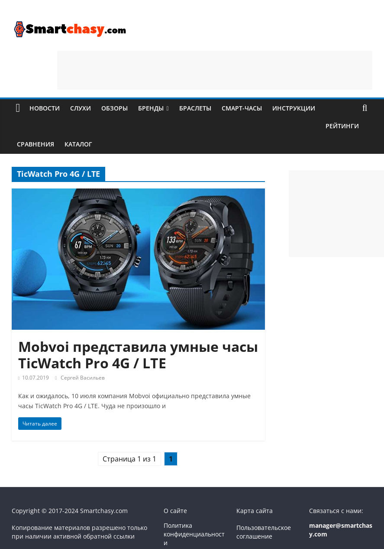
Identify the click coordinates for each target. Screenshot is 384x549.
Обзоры (114, 108)
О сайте (175, 511)
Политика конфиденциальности (194, 533)
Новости (44, 108)
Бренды (151, 108)
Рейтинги (342, 126)
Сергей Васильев (83, 377)
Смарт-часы (242, 108)
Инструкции (293, 108)
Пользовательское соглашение (263, 531)
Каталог (78, 144)
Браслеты (195, 108)
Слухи (80, 108)
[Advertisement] (214, 70)
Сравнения (35, 144)
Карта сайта (254, 511)
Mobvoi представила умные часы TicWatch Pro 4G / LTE (138, 354)
